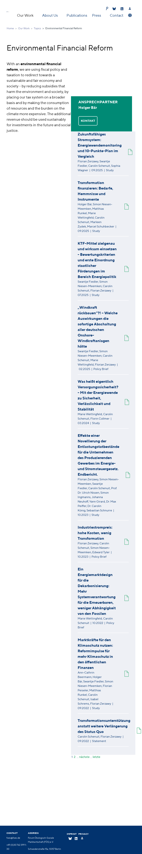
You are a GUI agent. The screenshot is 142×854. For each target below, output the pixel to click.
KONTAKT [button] (88, 121)
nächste (84, 757)
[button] (129, 15)
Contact (116, 15)
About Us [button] (50, 15)
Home (10, 28)
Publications (77, 15)
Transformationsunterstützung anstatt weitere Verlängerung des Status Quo (104, 726)
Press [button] (97, 15)
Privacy (83, 834)
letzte (96, 757)
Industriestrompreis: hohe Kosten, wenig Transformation (95, 532)
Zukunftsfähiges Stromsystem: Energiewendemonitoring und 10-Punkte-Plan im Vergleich (100, 145)
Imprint (72, 834)
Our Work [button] (25, 15)
